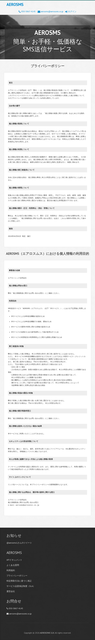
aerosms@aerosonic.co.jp (50, 11)
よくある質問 (13, 565)
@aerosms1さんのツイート (19, 542)
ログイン (70, 11)
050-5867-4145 (27, 11)
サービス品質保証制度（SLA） (21, 586)
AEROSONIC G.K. (47, 632)
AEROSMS (15, 4)
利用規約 (11, 570)
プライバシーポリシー (17, 575)
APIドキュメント (14, 559)
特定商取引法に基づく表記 (19, 580)
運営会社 (11, 591)
